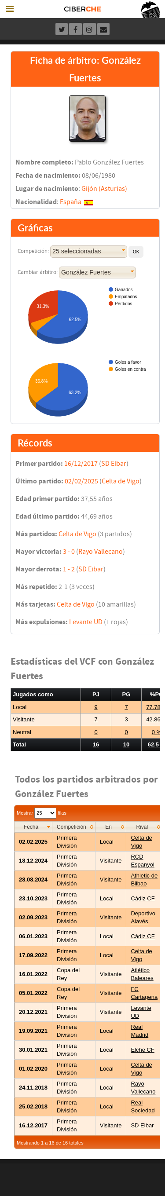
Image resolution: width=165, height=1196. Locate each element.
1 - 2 (69, 569)
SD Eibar (113, 464)
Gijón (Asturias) (104, 189)
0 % (156, 732)
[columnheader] (33, 826)
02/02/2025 (81, 481)
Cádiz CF (142, 898)
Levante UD (86, 622)
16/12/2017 (81, 464)
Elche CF (142, 1049)
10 (126, 744)
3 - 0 (69, 552)
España (70, 202)
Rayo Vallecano (100, 552)
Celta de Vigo (120, 481)
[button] (135, 252)
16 (96, 744)
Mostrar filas (41, 813)
